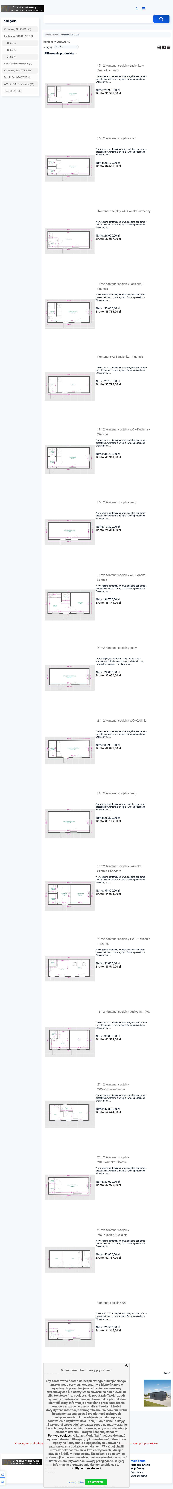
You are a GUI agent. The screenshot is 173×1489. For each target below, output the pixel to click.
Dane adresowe (139, 1475)
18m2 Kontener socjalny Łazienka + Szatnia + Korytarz (120, 868)
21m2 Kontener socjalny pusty (117, 647)
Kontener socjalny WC (111, 1302)
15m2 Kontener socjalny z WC (116, 138)
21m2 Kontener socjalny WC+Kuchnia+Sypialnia (113, 1232)
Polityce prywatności (86, 1468)
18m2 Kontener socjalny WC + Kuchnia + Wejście (123, 432)
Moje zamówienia (140, 1465)
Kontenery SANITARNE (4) (18, 70)
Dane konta (137, 1472)
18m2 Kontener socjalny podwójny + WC (123, 1011)
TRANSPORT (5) (12, 91)
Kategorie (10, 21)
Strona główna (51, 35)
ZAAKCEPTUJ (96, 1482)
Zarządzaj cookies (75, 1482)
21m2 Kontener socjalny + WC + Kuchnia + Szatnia (123, 941)
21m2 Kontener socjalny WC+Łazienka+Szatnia (113, 1159)
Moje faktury (137, 1468)
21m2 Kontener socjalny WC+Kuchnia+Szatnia (113, 1087)
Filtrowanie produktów (59, 53)
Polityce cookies (59, 1435)
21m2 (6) (11, 56)
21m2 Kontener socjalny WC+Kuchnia (122, 720)
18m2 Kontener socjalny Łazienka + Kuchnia (120, 286)
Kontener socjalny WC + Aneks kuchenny (123, 211)
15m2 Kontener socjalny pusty (117, 502)
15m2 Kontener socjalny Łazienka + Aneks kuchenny (120, 68)
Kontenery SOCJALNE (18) (18, 36)
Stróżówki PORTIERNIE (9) (18, 63)
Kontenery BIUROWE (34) (17, 29)
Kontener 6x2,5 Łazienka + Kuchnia (120, 356)
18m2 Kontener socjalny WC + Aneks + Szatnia (122, 577)
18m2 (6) (11, 50)
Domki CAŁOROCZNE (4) (17, 77)
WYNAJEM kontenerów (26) (19, 84)
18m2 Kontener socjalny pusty (117, 793)
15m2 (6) (11, 43)
